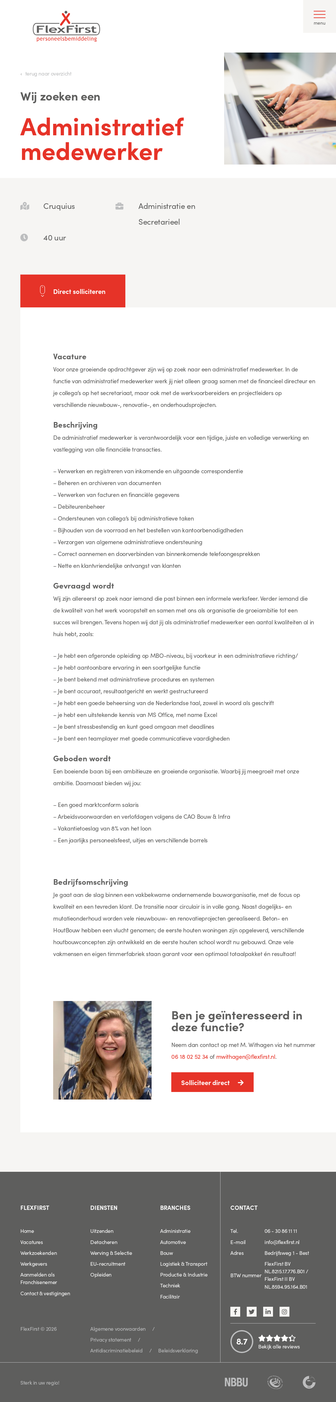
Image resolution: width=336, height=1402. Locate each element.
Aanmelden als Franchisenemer (38, 1278)
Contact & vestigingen (45, 1293)
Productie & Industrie (183, 1274)
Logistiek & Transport (183, 1263)
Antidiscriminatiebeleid (116, 1350)
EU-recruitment (107, 1263)
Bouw (166, 1252)
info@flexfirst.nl (282, 1241)
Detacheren (103, 1241)
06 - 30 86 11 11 (280, 1230)
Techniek (170, 1285)
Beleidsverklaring (178, 1350)
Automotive (173, 1241)
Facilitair (169, 1296)
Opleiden (101, 1274)
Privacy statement (110, 1339)
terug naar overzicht (48, 73)
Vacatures (31, 1241)
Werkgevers (33, 1263)
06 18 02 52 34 (189, 1056)
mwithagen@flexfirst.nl (245, 1056)
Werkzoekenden (38, 1252)
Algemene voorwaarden (118, 1328)
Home (27, 1230)
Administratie (175, 1230)
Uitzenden (102, 1230)
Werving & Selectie (111, 1252)
